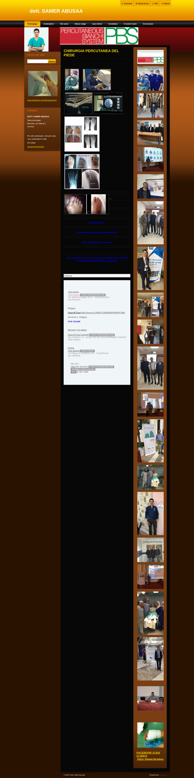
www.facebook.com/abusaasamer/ (42, 100)
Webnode (163, 775)
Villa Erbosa (74, 295)
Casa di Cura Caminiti (78, 334)
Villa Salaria (73, 351)
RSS (156, 3)
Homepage (128, 3)
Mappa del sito (143, 3)
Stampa (167, 3)
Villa (73, 366)
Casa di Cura (74, 313)
